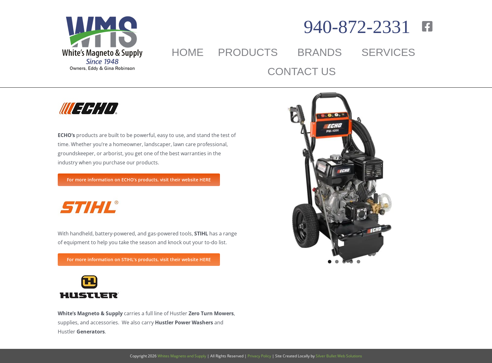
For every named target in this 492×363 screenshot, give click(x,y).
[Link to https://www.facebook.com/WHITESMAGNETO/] (427, 26)
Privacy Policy (259, 356)
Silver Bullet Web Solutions (339, 356)
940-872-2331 (357, 26)
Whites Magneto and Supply (182, 356)
